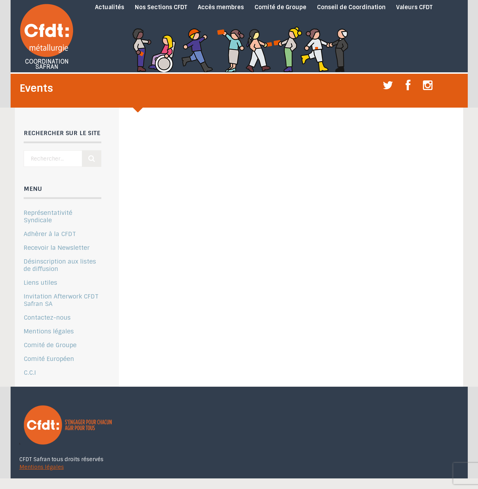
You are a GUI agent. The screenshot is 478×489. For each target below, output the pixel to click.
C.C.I (30, 372)
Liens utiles (40, 282)
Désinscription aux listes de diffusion (60, 265)
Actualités (109, 7)
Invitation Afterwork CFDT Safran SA (61, 300)
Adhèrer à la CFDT (50, 234)
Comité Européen (49, 359)
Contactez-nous (47, 317)
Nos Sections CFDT (161, 7)
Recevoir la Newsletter (57, 248)
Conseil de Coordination (351, 7)
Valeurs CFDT (414, 7)
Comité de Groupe (280, 7)
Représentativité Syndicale (48, 216)
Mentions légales (49, 331)
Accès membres (221, 7)
